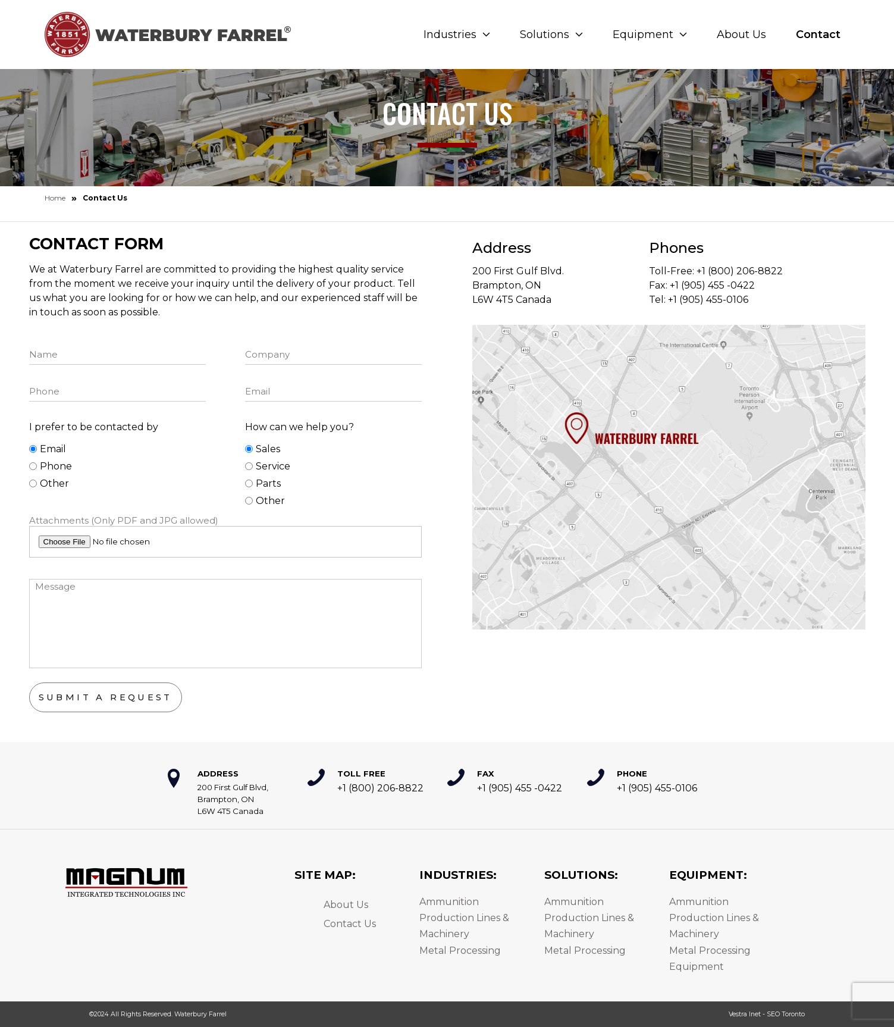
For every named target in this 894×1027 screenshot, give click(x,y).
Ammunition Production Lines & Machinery (464, 918)
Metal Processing (460, 950)
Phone (50, 466)
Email (47, 449)
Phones (676, 247)
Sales (262, 449)
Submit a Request (105, 697)
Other (49, 483)
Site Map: (325, 875)
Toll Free (361, 773)
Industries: (458, 875)
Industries (457, 34)
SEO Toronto (786, 1014)
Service (267, 466)
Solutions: (581, 875)
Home (55, 197)
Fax (485, 773)
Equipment (650, 34)
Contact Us (350, 923)
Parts (263, 483)
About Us (741, 34)
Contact (818, 34)
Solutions (551, 34)
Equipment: (708, 875)
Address (501, 247)
